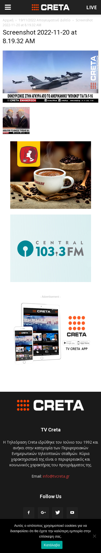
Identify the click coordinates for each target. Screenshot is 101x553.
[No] (94, 536)
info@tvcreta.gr (56, 476)
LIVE (91, 7)
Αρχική (8, 20)
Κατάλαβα (52, 545)
